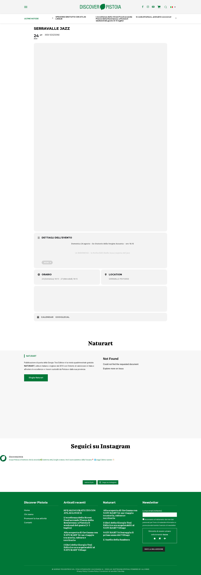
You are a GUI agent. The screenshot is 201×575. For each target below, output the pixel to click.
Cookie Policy (93, 571)
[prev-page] (52, 18)
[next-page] (176, 18)
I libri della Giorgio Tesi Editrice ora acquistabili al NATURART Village (79, 547)
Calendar (47, 317)
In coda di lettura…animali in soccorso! (153, 16)
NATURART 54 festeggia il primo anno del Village (118, 533)
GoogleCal (62, 317)
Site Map (121, 571)
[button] (173, 7)
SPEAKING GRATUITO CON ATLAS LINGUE (71, 17)
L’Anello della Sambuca (116, 539)
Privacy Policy (82, 571)
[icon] (159, 7)
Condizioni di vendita (108, 571)
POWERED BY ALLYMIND (140, 569)
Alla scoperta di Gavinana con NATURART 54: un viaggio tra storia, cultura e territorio (81, 536)
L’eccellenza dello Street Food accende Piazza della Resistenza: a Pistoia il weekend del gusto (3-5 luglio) (114, 18)
